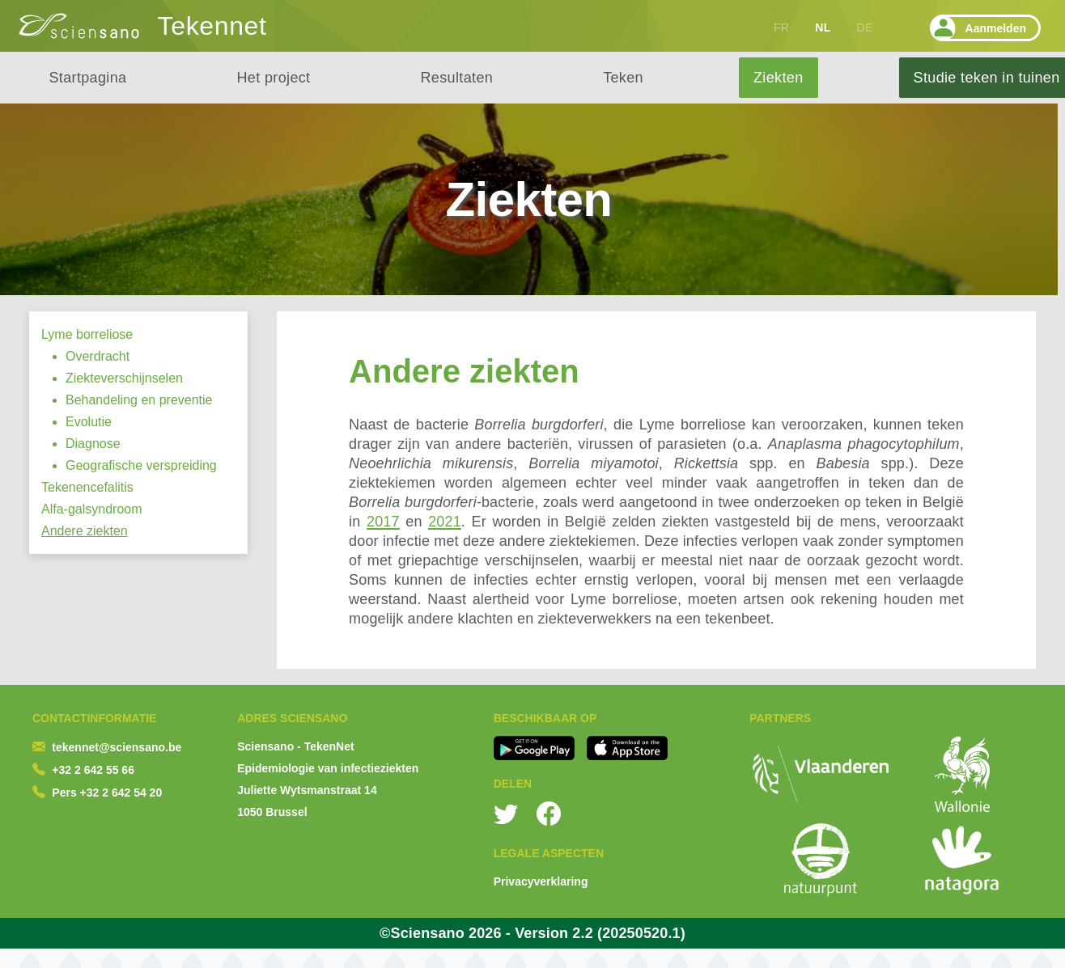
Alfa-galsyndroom (91, 509)
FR (781, 27)
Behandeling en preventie (139, 400)
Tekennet (212, 25)
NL (822, 27)
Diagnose (93, 443)
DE (865, 27)
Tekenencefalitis (87, 487)
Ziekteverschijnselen (124, 378)
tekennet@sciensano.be (116, 747)
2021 (444, 522)
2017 (383, 522)
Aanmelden (978, 27)
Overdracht (97, 356)
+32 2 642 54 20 (121, 792)
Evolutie (89, 422)
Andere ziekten (84, 531)
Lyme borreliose (87, 334)
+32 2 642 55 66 (93, 769)
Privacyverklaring (541, 881)
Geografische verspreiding (141, 465)
